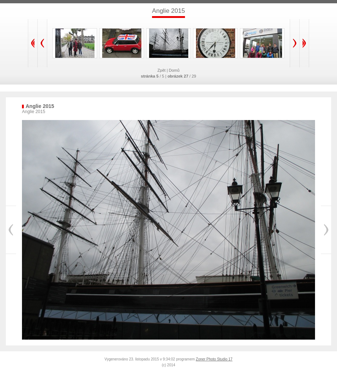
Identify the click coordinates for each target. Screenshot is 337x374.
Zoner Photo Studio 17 (214, 359)
